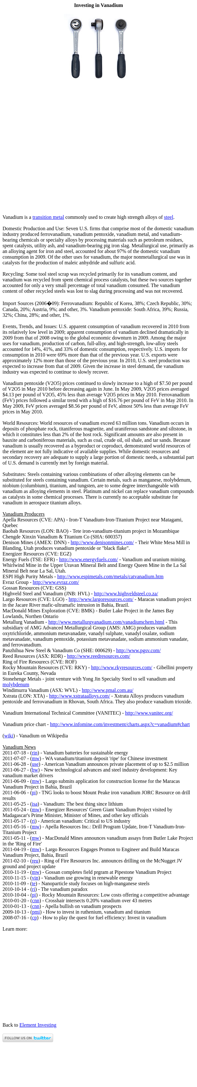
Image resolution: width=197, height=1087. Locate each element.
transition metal (48, 217)
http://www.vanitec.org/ (149, 713)
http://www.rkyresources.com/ (121, 667)
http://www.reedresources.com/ (98, 656)
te (34, 883)
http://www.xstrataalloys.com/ (79, 696)
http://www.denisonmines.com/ (102, 542)
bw (35, 769)
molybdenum (16, 684)
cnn (35, 900)
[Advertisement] (99, 206)
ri (33, 821)
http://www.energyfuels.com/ (88, 559)
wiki (8, 735)
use (35, 764)
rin (35, 752)
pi (34, 792)
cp (34, 917)
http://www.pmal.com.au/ (107, 690)
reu (35, 860)
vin (35, 877)
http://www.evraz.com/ (56, 582)
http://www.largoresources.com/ (101, 599)
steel (168, 217)
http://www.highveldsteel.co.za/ (126, 593)
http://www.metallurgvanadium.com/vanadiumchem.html (106, 622)
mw (36, 758)
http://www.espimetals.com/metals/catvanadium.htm (110, 576)
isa (35, 804)
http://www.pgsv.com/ (138, 650)
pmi (36, 912)
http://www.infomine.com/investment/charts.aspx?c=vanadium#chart (120, 724)
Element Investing (37, 1025)
